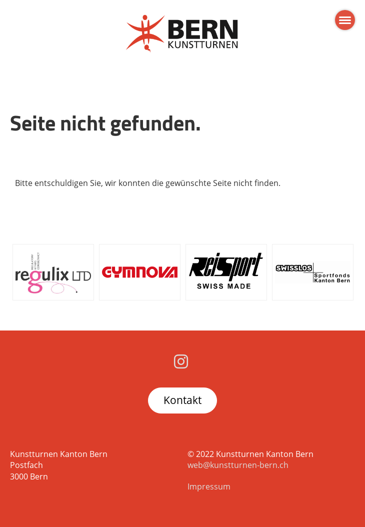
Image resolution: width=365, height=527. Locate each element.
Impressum (209, 486)
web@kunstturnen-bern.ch (238, 465)
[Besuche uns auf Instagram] (181, 361)
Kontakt (183, 400)
